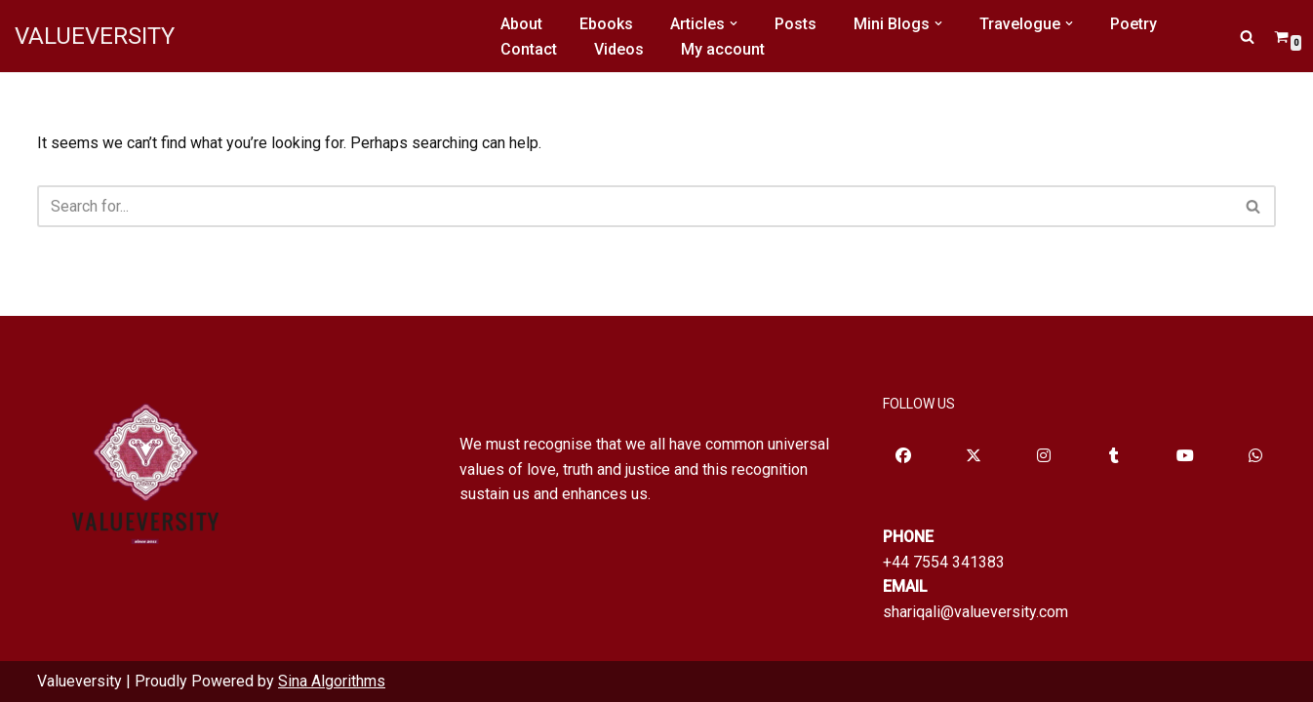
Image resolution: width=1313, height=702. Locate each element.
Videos (619, 49)
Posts (795, 24)
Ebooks (606, 24)
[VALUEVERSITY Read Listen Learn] (95, 36)
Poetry (1133, 24)
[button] (733, 23)
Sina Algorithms (331, 681)
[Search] (1247, 36)
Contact (528, 49)
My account (723, 49)
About (521, 24)
